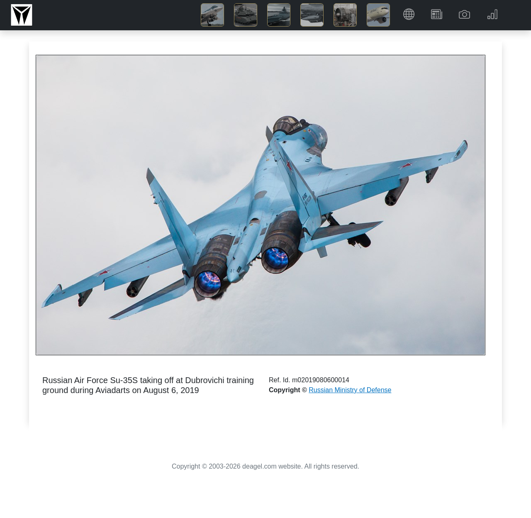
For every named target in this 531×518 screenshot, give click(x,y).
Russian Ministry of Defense (350, 389)
